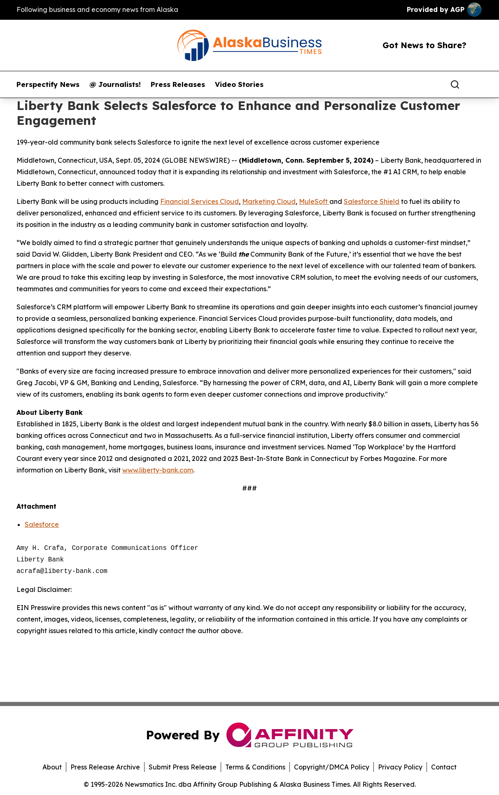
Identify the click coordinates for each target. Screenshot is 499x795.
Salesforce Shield (371, 201)
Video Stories (239, 84)
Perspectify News (47, 84)
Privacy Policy (400, 767)
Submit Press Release (183, 767)
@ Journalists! (115, 84)
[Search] (455, 84)
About (52, 767)
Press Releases (178, 84)
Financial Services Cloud (199, 201)
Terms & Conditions (255, 767)
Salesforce (42, 524)
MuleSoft (314, 201)
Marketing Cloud (269, 201)
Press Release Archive (105, 767)
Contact (444, 767)
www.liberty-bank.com (157, 470)
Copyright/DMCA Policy (331, 767)
